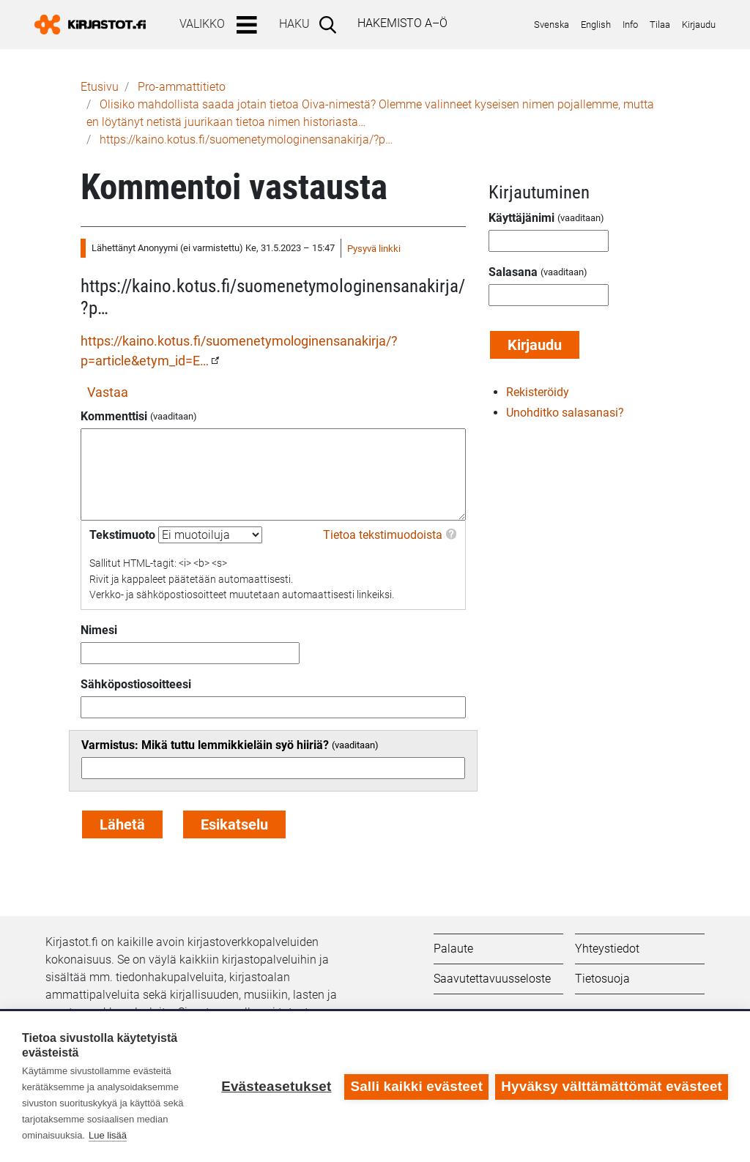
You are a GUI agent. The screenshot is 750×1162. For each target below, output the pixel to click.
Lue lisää (108, 1135)
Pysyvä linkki (374, 248)
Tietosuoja (602, 979)
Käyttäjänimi (521, 218)
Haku (294, 24)
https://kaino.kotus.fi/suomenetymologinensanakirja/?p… (246, 139)
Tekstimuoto (122, 535)
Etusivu (100, 87)
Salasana (513, 272)
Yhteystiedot (607, 949)
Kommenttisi (114, 416)
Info (630, 24)
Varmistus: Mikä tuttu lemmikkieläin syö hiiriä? (205, 745)
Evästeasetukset (275, 1086)
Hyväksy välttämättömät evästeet (611, 1086)
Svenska (551, 24)
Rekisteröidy (537, 392)
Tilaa (660, 24)
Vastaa (107, 392)
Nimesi (99, 630)
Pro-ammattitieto (182, 87)
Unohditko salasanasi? (565, 413)
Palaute (453, 949)
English (596, 24)
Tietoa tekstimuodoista (382, 535)
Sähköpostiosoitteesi (136, 684)
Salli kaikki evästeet (416, 1086)
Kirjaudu (699, 24)
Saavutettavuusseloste (492, 979)
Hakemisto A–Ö (402, 23)
